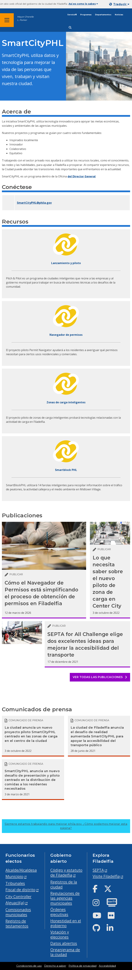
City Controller (18, 896)
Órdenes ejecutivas (59, 912)
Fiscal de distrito (20, 889)
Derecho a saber (55, 965)
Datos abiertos (63, 943)
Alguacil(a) (15, 902)
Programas (86, 15)
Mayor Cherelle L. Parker (25, 18)
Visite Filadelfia (106, 876)
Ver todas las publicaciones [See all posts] (100, 677)
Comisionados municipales (18, 912)
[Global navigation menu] (7, 20)
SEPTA (98, 870)
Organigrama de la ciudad (65, 952)
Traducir (121, 4)
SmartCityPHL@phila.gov (34, 203)
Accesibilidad (107, 965)
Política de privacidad (82, 965)
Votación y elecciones (59, 934)
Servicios (72, 15)
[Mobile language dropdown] (120, 4)
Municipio (14, 876)
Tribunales (15, 883)
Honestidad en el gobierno (65, 923)
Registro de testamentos (17, 923)
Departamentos (103, 15)
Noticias (119, 15)
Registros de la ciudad (63, 884)
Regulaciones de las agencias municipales (65, 898)
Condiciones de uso (29, 965)
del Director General (82, 176)
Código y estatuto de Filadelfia (66, 872)
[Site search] (70, 27)
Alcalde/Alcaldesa (21, 870)
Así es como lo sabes (83, 3)
